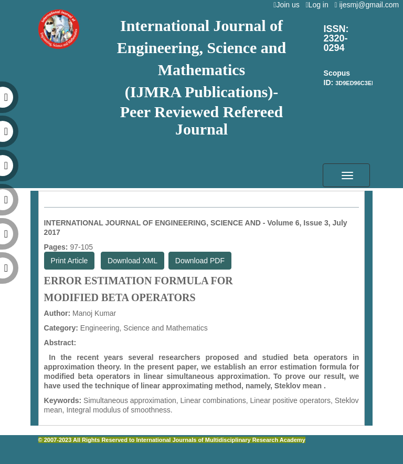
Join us (288, 5)
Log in (318, 5)
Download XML (132, 260)
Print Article (69, 260)
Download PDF (200, 260)
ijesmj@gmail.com (368, 5)
